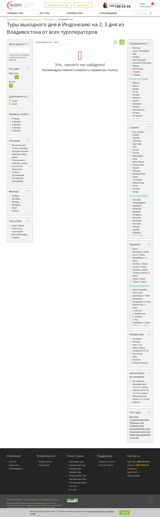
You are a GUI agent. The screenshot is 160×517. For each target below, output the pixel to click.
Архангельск (137, 109)
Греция (135, 226)
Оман (134, 176)
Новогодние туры (76, 461)
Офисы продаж (133, 475)
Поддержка (132, 468)
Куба (133, 158)
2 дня (13, 100)
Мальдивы (136, 155)
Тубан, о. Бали (138, 281)
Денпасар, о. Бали (140, 295)
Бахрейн (135, 211)
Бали (133, 248)
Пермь (134, 65)
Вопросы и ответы (107, 461)
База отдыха (16, 225)
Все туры (45, 13)
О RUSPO (12, 461)
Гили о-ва (136, 292)
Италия (135, 188)
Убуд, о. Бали (137, 278)
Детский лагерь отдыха (18, 236)
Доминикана (137, 173)
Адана (134, 85)
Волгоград (136, 68)
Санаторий (16, 231)
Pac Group (136, 353)
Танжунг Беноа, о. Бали (140, 274)
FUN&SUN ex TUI (139, 350)
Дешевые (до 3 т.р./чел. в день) (139, 385)
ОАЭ (133, 146)
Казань (135, 56)
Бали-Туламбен (139, 289)
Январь (14, 201)
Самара (135, 74)
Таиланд (135, 140)
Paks (133, 356)
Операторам (44, 465)
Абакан (135, 82)
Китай (134, 149)
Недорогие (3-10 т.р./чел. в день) (139, 391)
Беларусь (136, 214)
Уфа (133, 53)
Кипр (134, 185)
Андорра (135, 205)
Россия (134, 152)
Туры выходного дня (140, 431)
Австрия (135, 199)
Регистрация (145, 6)
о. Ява (134, 319)
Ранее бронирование (140, 434)
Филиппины (137, 182)
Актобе (135, 94)
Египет (134, 134)
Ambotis (135, 341)
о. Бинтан (136, 310)
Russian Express (139, 362)
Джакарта (136, 298)
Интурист (136, 338)
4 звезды (15, 121)
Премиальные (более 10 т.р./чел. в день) (140, 399)
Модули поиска (45, 461)
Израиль (135, 232)
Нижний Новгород (140, 62)
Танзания (136, 179)
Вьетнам (135, 143)
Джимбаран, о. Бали (138, 259)
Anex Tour (136, 344)
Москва (135, 47)
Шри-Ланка (137, 161)
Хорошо (124, 512)
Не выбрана (137, 381)
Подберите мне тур (58, 5)
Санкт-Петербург (140, 50)
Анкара (135, 106)
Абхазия (135, 170)
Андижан (135, 103)
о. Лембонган (138, 313)
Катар (134, 191)
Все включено (17, 145)
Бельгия (135, 217)
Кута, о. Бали (137, 254)
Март (13, 207)
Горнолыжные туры (139, 419)
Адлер (134, 88)
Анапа (134, 100)
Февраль (15, 204)
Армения (135, 208)
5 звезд (14, 118)
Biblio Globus (137, 347)
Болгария (136, 220)
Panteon (135, 359)
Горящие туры (15, 13)
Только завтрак (18, 148)
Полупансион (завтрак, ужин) (18, 162)
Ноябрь (14, 195)
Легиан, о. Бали (139, 263)
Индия (134, 167)
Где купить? (83, 5)
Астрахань (136, 115)
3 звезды (15, 124)
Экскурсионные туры (140, 428)
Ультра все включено (16, 168)
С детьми (134, 437)
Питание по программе (16, 179)
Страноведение (108, 13)
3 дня (13, 103)
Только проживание (16, 173)
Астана (134, 112)
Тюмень (135, 71)
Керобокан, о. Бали (138, 306)
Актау (134, 91)
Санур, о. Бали (138, 266)
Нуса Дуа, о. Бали (139, 251)
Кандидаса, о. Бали (140, 301)
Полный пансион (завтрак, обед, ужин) (18, 154)
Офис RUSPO (132, 472)
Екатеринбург (138, 59)
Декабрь (14, 198)
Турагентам (14, 465)
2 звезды (15, 127)
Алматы (135, 97)
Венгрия (135, 223)
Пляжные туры (137, 422)
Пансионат (16, 228)
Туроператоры (74, 13)
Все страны (137, 131)
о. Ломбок (136, 316)
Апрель (14, 210)
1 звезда (14, 130)
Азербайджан (138, 202)
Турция (135, 137)
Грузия (134, 229)
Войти (142, 3)
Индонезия (137, 164)
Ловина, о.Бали (139, 269)
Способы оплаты (106, 465)
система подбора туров (32, 500)
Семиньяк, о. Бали (140, 322)
